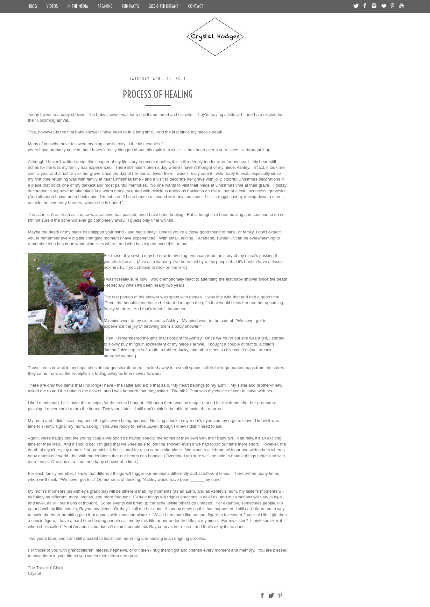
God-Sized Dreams (164, 6)
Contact (195, 6)
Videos (52, 6)
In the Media (77, 6)
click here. (122, 261)
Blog (33, 6)
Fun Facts (130, 6)
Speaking (105, 6)
